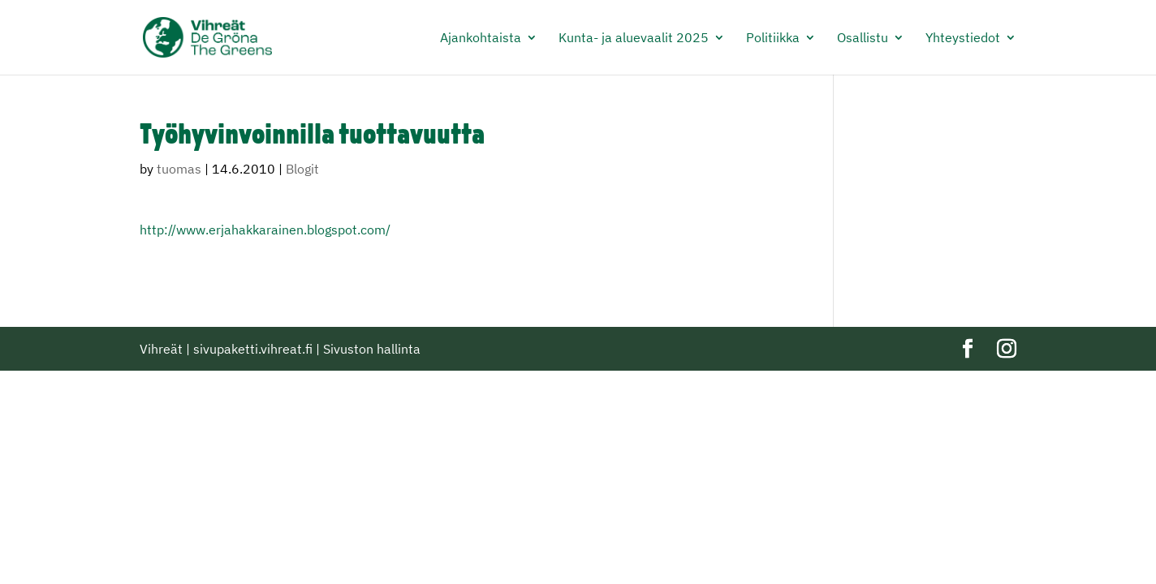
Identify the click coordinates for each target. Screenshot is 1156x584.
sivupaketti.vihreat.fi (253, 349)
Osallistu (862, 38)
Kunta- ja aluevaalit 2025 (634, 38)
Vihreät (161, 349)
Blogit (302, 169)
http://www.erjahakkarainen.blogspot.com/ (265, 229)
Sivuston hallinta (372, 349)
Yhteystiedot (962, 38)
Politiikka (773, 38)
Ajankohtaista (480, 38)
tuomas (179, 169)
